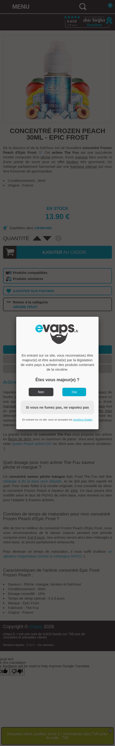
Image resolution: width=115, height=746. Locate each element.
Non (41, 392)
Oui (74, 392)
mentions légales (83, 419)
